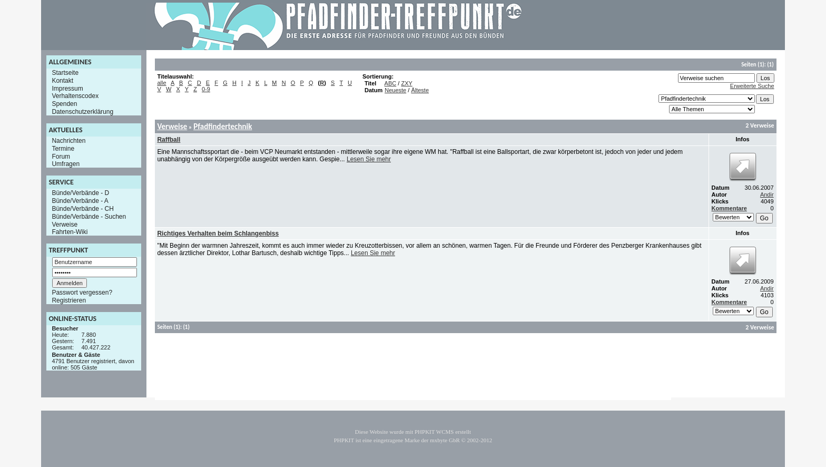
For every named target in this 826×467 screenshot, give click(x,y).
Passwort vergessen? (82, 292)
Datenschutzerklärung (82, 111)
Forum (61, 156)
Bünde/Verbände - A (80, 201)
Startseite (65, 72)
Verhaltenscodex (75, 96)
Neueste (395, 90)
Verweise (64, 224)
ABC (391, 83)
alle (161, 83)
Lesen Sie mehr (369, 159)
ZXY (406, 83)
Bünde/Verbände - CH (82, 208)
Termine (63, 148)
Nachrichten (68, 140)
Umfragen (66, 164)
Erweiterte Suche (752, 86)
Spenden (64, 104)
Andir (767, 194)
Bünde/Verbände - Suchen (89, 216)
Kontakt (62, 80)
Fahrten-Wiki (69, 232)
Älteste (420, 90)
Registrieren (69, 300)
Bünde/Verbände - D (80, 193)
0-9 (206, 89)
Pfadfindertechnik (222, 126)
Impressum (67, 88)
